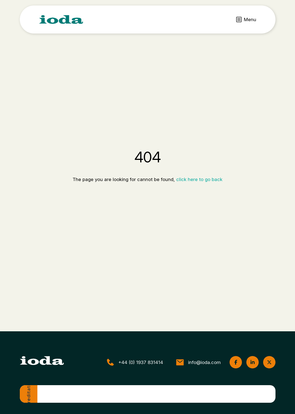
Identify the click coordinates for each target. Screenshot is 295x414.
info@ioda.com (198, 362)
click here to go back (199, 179)
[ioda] (61, 19)
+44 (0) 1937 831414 (135, 362)
